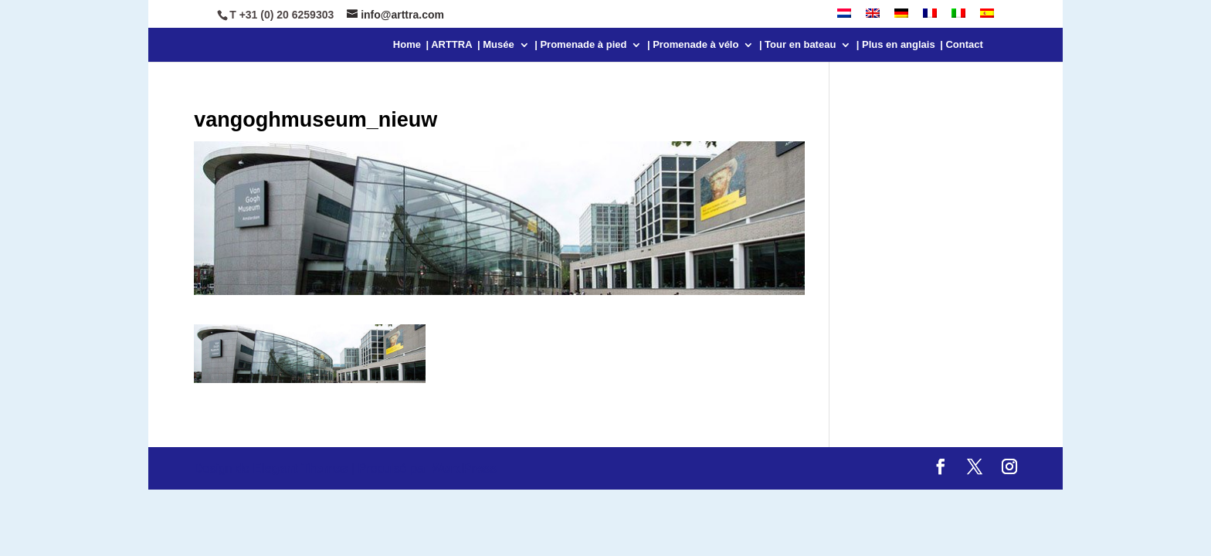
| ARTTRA (449, 44)
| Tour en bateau (797, 44)
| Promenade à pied (580, 44)
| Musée (495, 44)
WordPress (464, 468)
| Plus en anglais (896, 44)
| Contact (961, 44)
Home (407, 44)
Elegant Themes (300, 468)
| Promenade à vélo (693, 44)
